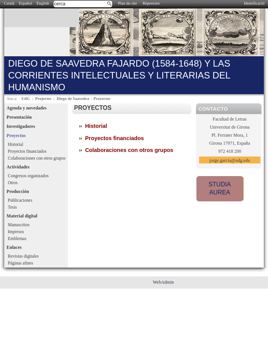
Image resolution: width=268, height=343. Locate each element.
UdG (25, 98)
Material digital (22, 216)
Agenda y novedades (27, 108)
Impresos (16, 231)
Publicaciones (20, 200)
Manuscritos (19, 224)
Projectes (43, 98)
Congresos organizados (28, 175)
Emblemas (17, 238)
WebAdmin (163, 282)
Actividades (18, 167)
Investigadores (21, 126)
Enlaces (14, 247)
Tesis (12, 207)
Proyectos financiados (27, 151)
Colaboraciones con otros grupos (36, 158)
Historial (15, 144)
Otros (13, 182)
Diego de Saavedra (73, 98)
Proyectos (101, 98)
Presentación (19, 117)
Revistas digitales (23, 256)
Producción (18, 191)
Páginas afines (20, 263)
